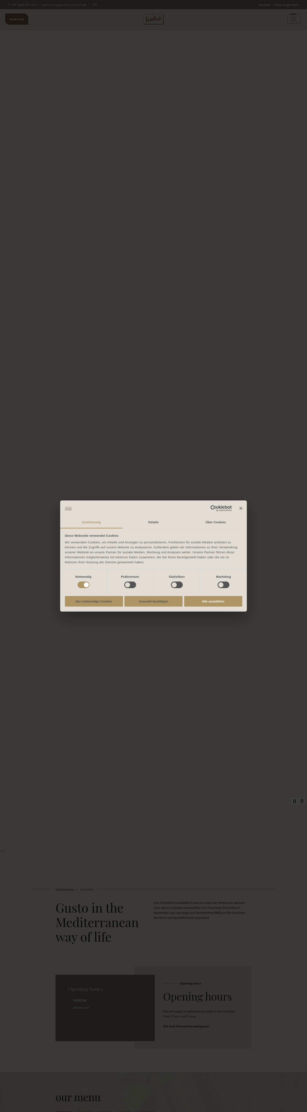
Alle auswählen (213, 601)
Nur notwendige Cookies (94, 601)
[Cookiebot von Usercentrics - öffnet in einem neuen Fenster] (213, 508)
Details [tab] (153, 522)
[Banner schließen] (240, 508)
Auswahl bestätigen (153, 601)
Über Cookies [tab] (216, 522)
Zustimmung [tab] (91, 522)
